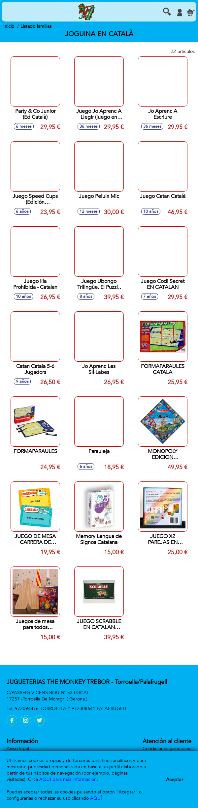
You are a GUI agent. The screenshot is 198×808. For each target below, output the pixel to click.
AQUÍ (96, 798)
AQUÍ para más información (68, 779)
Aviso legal (18, 748)
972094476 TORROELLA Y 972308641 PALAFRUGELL (71, 708)
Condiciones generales (166, 748)
